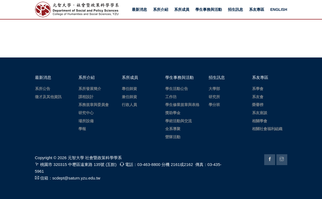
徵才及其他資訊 (48, 97)
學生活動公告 (176, 88)
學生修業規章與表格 (182, 104)
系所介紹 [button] (160, 9)
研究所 (214, 97)
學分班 (214, 104)
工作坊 (171, 97)
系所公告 (42, 88)
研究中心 (86, 113)
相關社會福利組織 (267, 129)
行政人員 (129, 104)
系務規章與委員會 (93, 104)
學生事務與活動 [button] (208, 9)
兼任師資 (129, 97)
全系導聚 (172, 129)
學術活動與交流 (178, 121)
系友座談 (259, 113)
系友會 (257, 97)
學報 (82, 129)
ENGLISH (278, 9)
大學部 (214, 88)
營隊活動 (172, 137)
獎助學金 (172, 113)
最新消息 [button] (139, 9)
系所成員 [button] (181, 9)
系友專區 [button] (256, 9)
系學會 (257, 88)
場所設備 (86, 121)
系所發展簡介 (89, 88)
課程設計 (86, 97)
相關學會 (259, 121)
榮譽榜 (257, 104)
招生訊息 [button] (235, 9)
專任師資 (129, 88)
